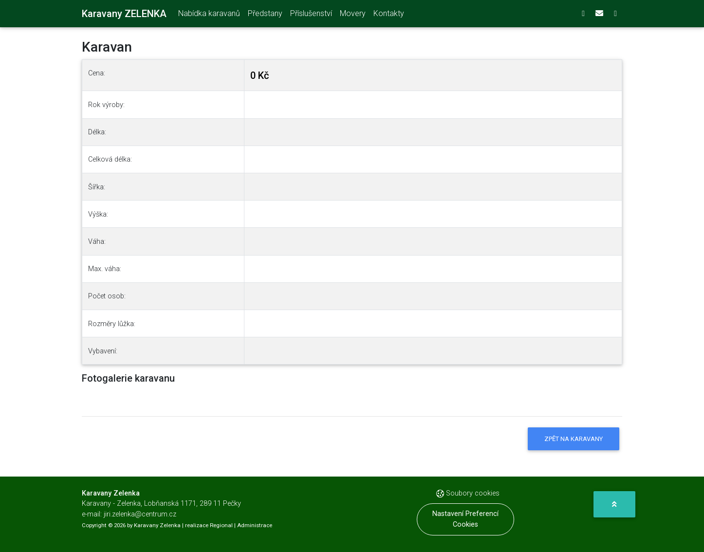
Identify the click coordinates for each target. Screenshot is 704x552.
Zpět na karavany (573, 438)
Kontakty (388, 15)
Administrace (254, 525)
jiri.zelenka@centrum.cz (140, 514)
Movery (353, 15)
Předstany (265, 15)
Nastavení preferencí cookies (465, 519)
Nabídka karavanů (209, 15)
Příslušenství (311, 15)
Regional (221, 525)
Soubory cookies (468, 493)
